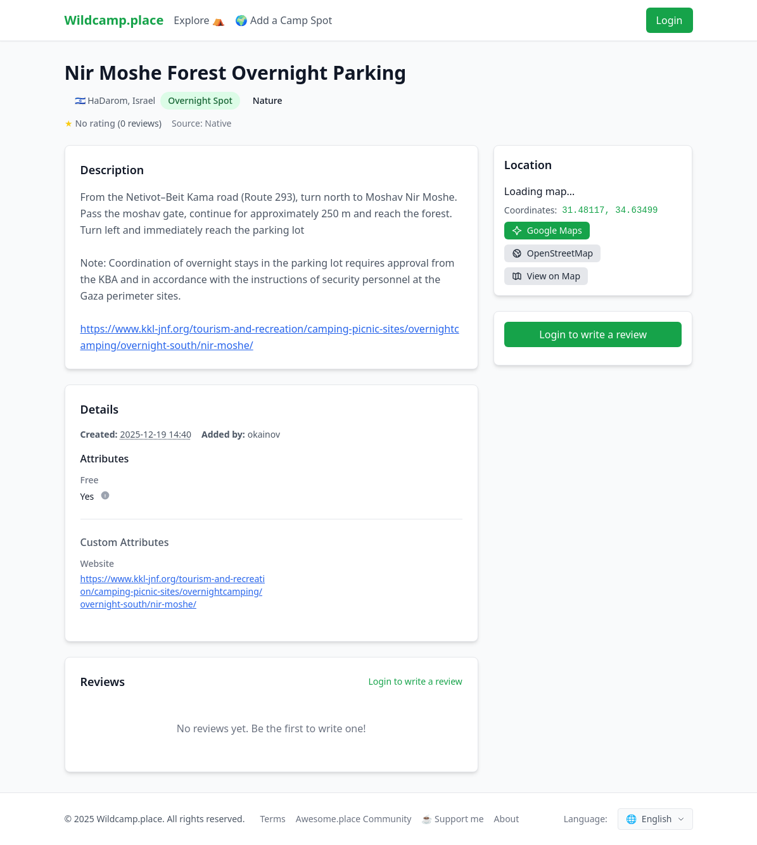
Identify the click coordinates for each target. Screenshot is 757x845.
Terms (272, 819)
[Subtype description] (105, 495)
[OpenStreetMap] (552, 253)
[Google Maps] (547, 230)
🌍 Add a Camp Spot (284, 20)
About (506, 819)
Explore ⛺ (199, 20)
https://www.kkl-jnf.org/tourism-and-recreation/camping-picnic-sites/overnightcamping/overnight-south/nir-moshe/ (172, 591)
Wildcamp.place (114, 20)
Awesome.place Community (354, 819)
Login (669, 20)
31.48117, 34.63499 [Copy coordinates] (610, 210)
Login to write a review (415, 681)
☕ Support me (452, 819)
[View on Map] (546, 276)
